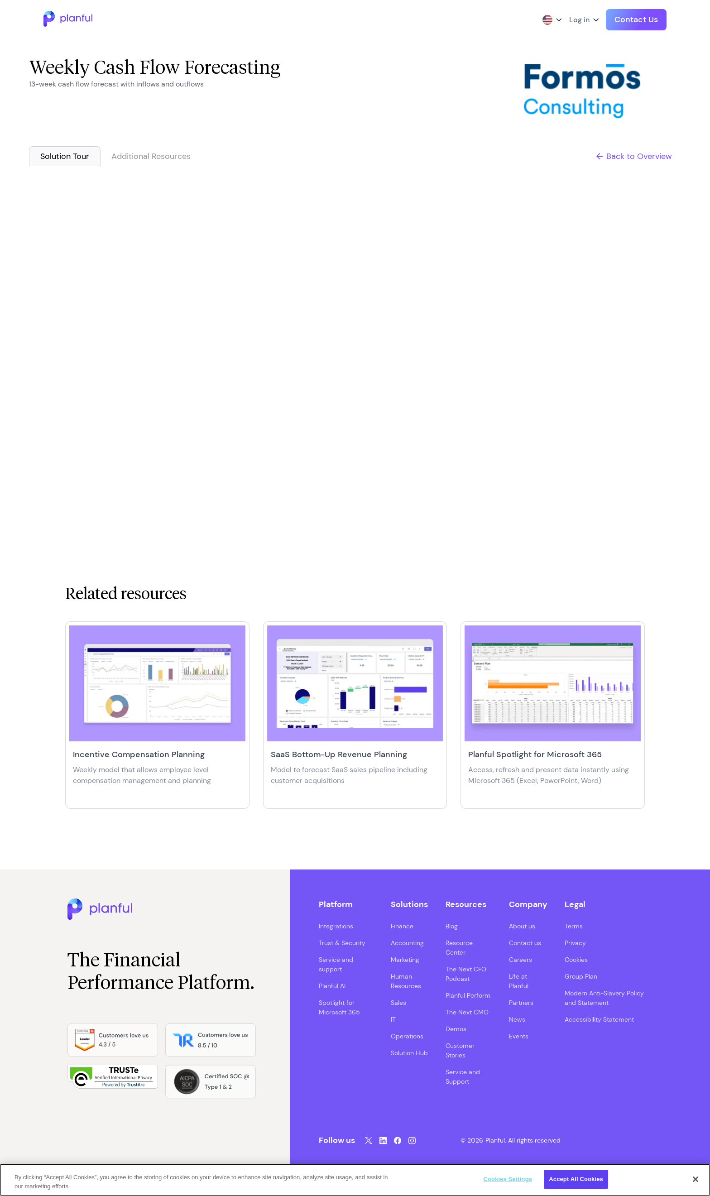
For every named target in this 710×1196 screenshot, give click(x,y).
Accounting (407, 943)
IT (393, 1019)
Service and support (336, 964)
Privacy (575, 943)
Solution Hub (409, 1053)
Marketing (405, 960)
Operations (407, 1036)
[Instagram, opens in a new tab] (412, 1140)
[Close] (695, 1179)
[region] (355, 1180)
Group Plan (581, 976)
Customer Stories (460, 1050)
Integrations (336, 926)
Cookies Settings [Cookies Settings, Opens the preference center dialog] (508, 1179)
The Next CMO (467, 1012)
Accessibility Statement (599, 1019)
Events (518, 1036)
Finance (402, 926)
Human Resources (406, 981)
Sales (398, 1003)
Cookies (576, 960)
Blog (452, 926)
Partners (521, 1003)
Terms (574, 926)
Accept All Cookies (576, 1179)
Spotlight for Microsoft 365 (339, 1007)
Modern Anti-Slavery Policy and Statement (604, 998)
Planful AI (332, 986)
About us (522, 926)
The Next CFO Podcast (466, 974)
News (517, 1019)
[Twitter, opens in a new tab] (368, 1140)
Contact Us (636, 19)
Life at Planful (518, 981)
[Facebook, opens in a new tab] (397, 1140)
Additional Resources (151, 156)
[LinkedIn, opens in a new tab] (383, 1140)
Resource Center (459, 947)
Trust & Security (342, 943)
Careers (520, 960)
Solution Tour (64, 156)
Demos (456, 1029)
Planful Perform (468, 995)
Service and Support (463, 1077)
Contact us (525, 943)
